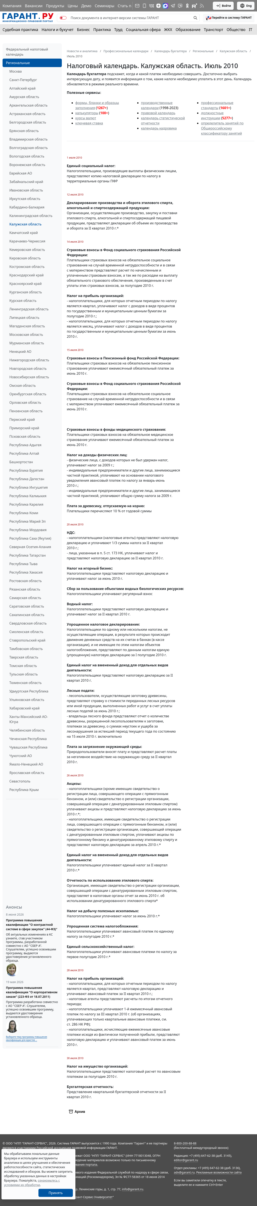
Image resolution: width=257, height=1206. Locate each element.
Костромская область (27, 266)
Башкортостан (21, 462)
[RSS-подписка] (201, 5)
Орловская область (25, 402)
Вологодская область (26, 156)
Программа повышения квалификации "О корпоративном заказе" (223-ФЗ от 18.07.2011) (31, 992)
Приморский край (24, 428)
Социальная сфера (143, 29)
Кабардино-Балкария (26, 207)
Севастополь (19, 781)
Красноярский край (25, 283)
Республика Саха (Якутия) (30, 538)
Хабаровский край (24, 708)
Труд (118, 29)
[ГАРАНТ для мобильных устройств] (144, 5)
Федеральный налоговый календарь (27, 52)
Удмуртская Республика (28, 691)
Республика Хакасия (25, 572)
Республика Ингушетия (28, 487)
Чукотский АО (20, 755)
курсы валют (85, 118)
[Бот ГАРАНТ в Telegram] (180, 5)
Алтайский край (22, 88)
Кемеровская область (27, 249)
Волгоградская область (28, 147)
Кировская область (25, 258)
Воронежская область (27, 164)
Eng (246, 5)
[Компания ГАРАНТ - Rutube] (194, 5)
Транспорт (213, 29)
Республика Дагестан (26, 479)
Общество (236, 29)
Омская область (22, 385)
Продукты (55, 5)
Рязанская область (24, 589)
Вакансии (33, 5)
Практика (102, 29)
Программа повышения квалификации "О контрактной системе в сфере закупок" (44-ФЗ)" (31, 924)
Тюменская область (25, 682)
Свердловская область (28, 623)
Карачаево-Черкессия (27, 241)
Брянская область (24, 130)
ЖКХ (168, 29)
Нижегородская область (29, 360)
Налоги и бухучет (58, 29)
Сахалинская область (26, 614)
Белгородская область (27, 122)
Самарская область (25, 597)
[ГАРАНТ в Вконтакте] (151, 5)
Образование (188, 29)
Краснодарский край (26, 275)
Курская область (22, 300)
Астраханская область (27, 113)
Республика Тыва (23, 563)
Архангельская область (28, 105)
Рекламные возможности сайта (219, 1172)
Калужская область (25, 224)
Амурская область (24, 96)
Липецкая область (24, 317)
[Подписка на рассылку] (137, 5)
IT (250, 29)
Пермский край (22, 419)
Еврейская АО (20, 173)
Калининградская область (30, 215)
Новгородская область (28, 368)
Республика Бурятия (26, 470)
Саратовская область (26, 606)
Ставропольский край (27, 640)
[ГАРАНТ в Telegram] (172, 5)
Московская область (26, 334)
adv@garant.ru (184, 1172)
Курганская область (25, 292)
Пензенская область (26, 411)
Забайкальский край (26, 181)
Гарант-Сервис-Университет (92, 1197)
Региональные (18, 63)
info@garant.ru (132, 1189)
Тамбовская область (26, 648)
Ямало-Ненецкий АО (26, 764)
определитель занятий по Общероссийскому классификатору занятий (222, 128)
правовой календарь (158, 113)
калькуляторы (86, 113)
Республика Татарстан (27, 555)
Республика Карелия (26, 504)
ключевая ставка (89, 123)
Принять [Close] (56, 1193)
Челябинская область (27, 730)
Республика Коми (23, 513)
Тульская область (23, 674)
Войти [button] (223, 5)
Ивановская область (26, 190)
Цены (73, 5)
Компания (12, 5)
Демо (86, 5)
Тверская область (23, 657)
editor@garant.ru (186, 1160)
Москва (15, 71)
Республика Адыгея (25, 445)
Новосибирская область (29, 377)
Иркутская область (24, 198)
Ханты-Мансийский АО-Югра (28, 719)
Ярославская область (26, 772)
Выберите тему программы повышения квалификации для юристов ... (26, 1038)
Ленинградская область (29, 309)
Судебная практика (20, 29)
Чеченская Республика (28, 738)
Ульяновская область (26, 699)
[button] (228, 18)
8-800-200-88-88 (185, 1143)
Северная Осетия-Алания (30, 547)
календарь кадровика (159, 128)
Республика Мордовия (28, 530)
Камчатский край (23, 232)
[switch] (63, 18)
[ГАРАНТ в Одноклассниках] (187, 5)
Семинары (104, 5)
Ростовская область (25, 580)
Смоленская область (26, 631)
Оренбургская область (27, 394)
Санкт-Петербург (23, 79)
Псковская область (24, 436)
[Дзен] (158, 6)
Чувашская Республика (28, 747)
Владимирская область (28, 139)
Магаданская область (27, 326)
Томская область (23, 665)
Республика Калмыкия (27, 496)
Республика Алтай (24, 453)
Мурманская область (26, 343)
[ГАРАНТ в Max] (165, 5)
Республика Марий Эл (27, 521)
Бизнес (83, 29)
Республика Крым (24, 789)
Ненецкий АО (20, 351)
